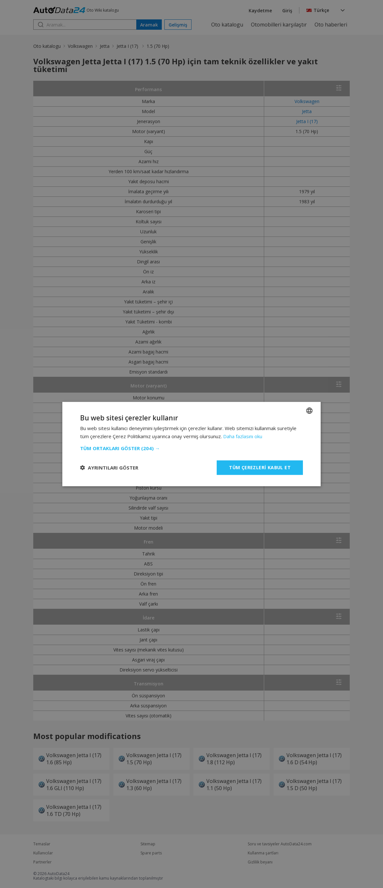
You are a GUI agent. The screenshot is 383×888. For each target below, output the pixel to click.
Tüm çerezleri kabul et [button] (260, 467)
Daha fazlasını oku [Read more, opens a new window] (242, 436)
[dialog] (191, 444)
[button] (191, 448)
